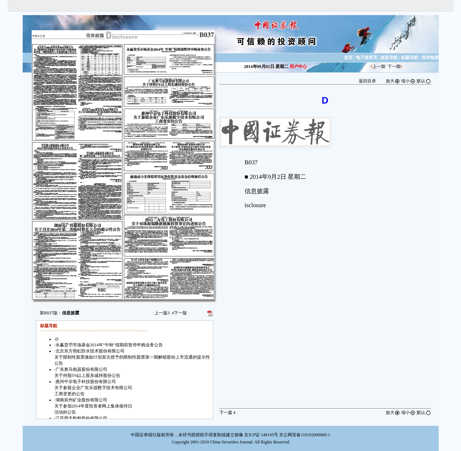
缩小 (408, 80)
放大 (393, 80)
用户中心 (298, 66)
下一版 (179, 312)
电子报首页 (366, 57)
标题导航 (409, 57)
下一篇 (227, 412)
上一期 (378, 66)
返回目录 (367, 80)
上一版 (162, 312)
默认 (424, 80)
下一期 (394, 66)
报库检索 (430, 57)
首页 (348, 57)
